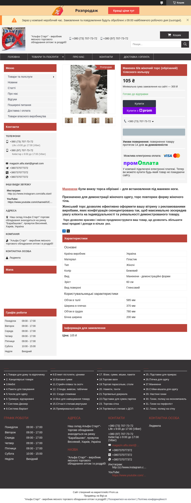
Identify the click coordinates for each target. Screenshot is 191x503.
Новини (12, 82)
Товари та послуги (45, 56)
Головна (14, 56)
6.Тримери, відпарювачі (20, 398)
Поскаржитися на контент (122, 499)
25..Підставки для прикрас (161, 374)
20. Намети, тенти (109, 389)
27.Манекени (153, 384)
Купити (139, 103)
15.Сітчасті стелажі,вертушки (70, 403)
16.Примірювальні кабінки (68, 408)
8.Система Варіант (17, 408)
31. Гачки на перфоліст (159, 403)
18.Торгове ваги (108, 379)
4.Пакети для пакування (20, 389)
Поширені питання (19, 105)
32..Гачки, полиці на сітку (160, 408)
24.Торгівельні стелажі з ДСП (116, 408)
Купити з (139, 110)
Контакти (106, 56)
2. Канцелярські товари (19, 379)
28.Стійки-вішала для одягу (162, 389)
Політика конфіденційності (152, 499)
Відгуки (12, 99)
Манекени (69, 189)
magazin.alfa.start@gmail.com (27, 163)
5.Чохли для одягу (16, 394)
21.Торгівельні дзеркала (113, 394)
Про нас (78, 56)
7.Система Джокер (17, 403)
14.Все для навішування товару (71, 398)
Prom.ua (113, 492)
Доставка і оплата (136, 56)
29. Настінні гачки (156, 394)
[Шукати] (185, 44)
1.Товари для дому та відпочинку (25, 374)
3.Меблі (10, 384)
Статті (12, 88)
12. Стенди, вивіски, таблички (70, 389)
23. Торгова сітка (109, 403)
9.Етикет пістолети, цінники (69, 374)
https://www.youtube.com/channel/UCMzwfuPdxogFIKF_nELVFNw (31, 202)
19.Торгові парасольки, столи (116, 384)
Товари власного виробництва (27, 116)
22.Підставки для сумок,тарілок (117, 398)
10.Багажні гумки (62, 379)
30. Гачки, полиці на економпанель (166, 398)
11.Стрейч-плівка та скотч (68, 384)
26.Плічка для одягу (157, 379)
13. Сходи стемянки (64, 394)
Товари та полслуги (20, 76)
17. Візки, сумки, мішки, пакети (117, 374)
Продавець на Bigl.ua (95, 495)
